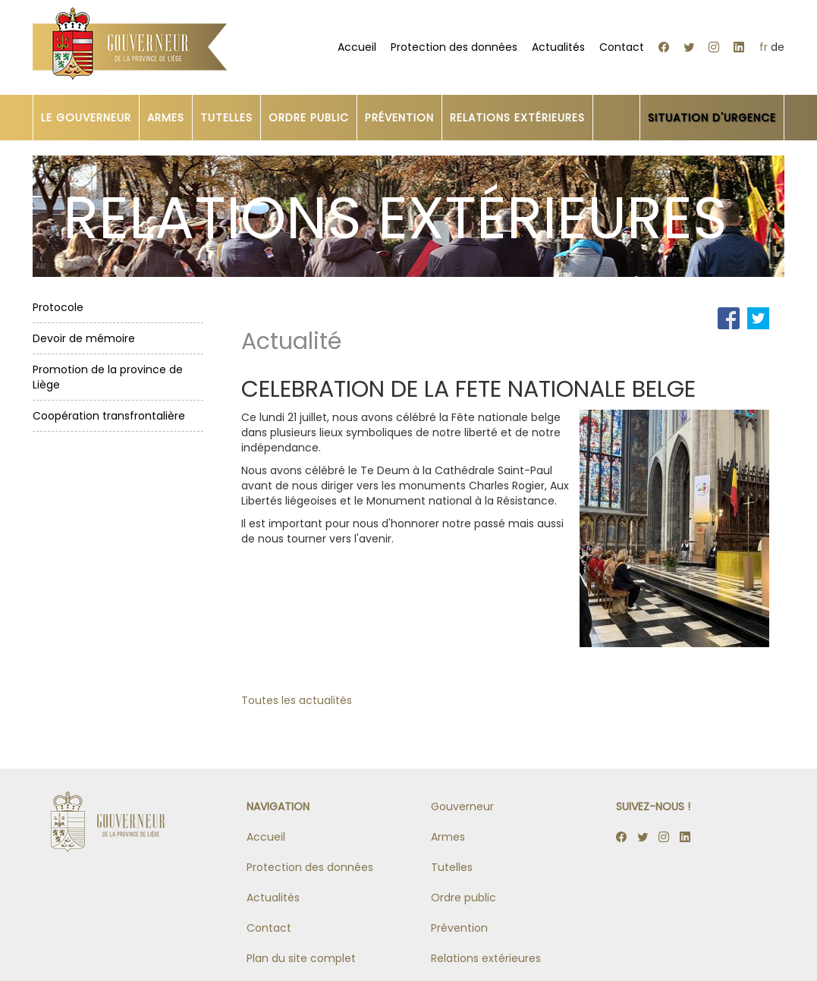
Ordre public (463, 897)
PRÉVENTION (399, 117)
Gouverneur (462, 806)
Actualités (558, 47)
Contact (621, 47)
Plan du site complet (301, 958)
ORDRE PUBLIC (309, 117)
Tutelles (452, 867)
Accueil (357, 47)
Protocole (58, 307)
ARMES (165, 117)
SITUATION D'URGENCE (712, 117)
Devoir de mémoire (84, 338)
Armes (448, 836)
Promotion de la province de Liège (108, 377)
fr (763, 47)
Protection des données (454, 47)
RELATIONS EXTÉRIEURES (517, 117)
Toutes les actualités (296, 700)
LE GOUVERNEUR (86, 117)
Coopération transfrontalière (109, 415)
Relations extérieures (486, 958)
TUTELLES (226, 117)
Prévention (459, 927)
